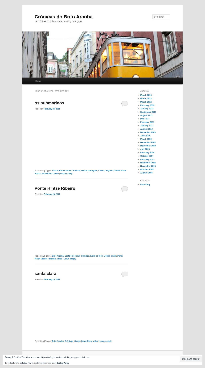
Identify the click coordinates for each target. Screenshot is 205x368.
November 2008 (148, 146)
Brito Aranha (65, 170)
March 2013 (146, 98)
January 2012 (146, 108)
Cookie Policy (63, 363)
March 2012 (146, 102)
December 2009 (148, 132)
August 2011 (146, 115)
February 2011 (147, 122)
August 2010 (146, 129)
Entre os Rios (96, 256)
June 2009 (145, 135)
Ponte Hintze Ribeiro (55, 188)
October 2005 (146, 169)
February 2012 (147, 105)
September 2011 (148, 112)
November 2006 (148, 162)
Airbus (55, 170)
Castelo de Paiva (72, 256)
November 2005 (148, 166)
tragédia (52, 259)
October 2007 (146, 156)
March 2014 (146, 95)
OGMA (117, 170)
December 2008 (148, 142)
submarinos (47, 173)
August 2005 (146, 173)
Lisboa (101, 170)
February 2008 (147, 152)
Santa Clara (86, 341)
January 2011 (146, 125)
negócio (109, 170)
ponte (113, 256)
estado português (89, 170)
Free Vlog (145, 184)
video (56, 173)
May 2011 (145, 118)
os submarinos (49, 103)
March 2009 (146, 139)
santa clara (45, 273)
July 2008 (145, 149)
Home (38, 81)
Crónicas (76, 170)
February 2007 (147, 159)
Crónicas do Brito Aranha (64, 16)
